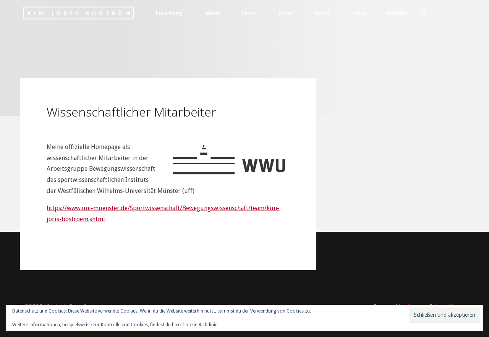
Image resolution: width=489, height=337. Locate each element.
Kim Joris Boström (80, 13)
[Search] (423, 13)
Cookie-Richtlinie (199, 324)
